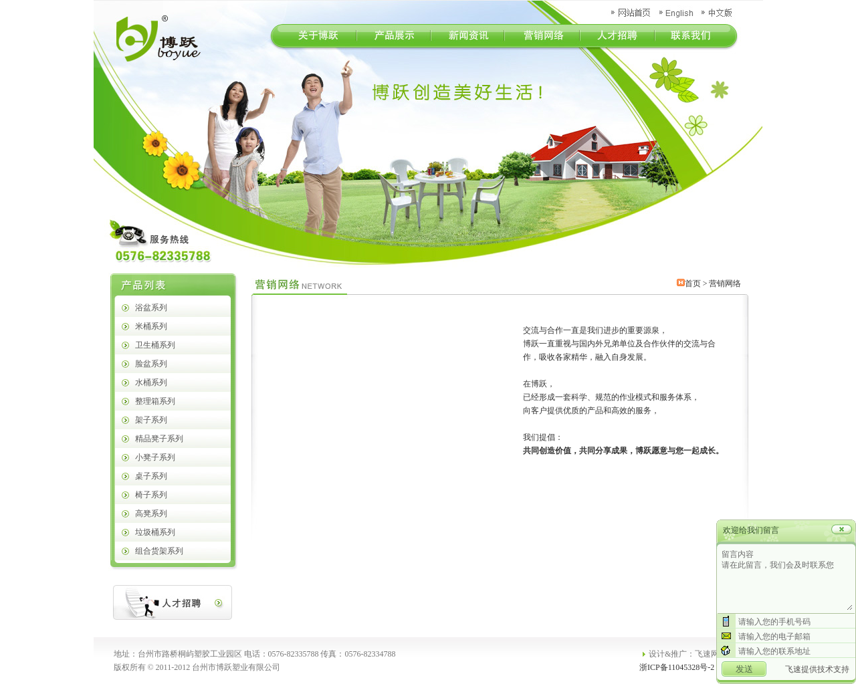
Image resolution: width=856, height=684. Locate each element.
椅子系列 (151, 494)
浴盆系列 (151, 307)
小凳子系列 (155, 457)
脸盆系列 (151, 363)
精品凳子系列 (159, 438)
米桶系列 (151, 326)
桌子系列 (151, 476)
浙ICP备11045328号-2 (676, 667)
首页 (693, 283)
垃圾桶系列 (155, 532)
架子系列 (151, 420)
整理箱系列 (155, 401)
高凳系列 (151, 513)
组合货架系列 (159, 551)
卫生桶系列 (155, 345)
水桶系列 (151, 382)
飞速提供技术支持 (817, 669)
